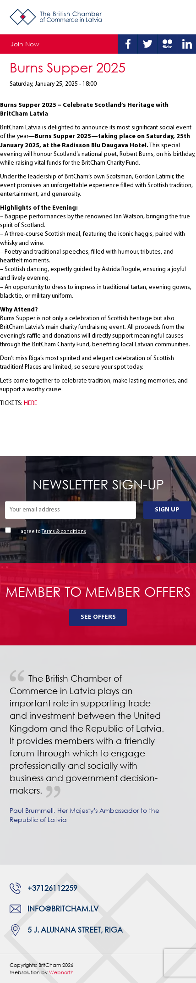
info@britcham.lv (62, 908)
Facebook (127, 44)
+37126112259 (52, 888)
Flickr (167, 44)
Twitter (147, 44)
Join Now (25, 44)
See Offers (98, 617)
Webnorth (61, 972)
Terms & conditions (64, 531)
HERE (31, 403)
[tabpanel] (98, 755)
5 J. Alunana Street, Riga (75, 929)
